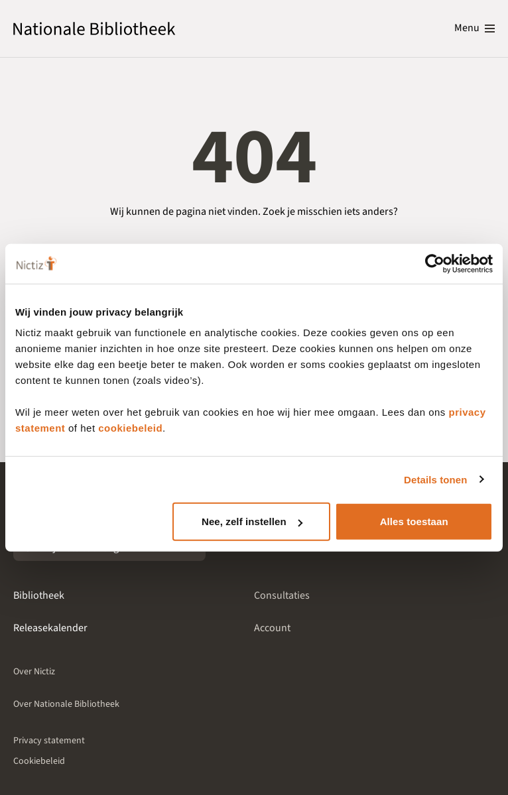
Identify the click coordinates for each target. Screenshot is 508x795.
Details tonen (435, 479)
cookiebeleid (130, 428)
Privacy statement (49, 740)
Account (272, 628)
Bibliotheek (38, 595)
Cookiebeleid (39, 761)
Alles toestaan (414, 521)
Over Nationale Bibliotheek (66, 704)
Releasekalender (50, 628)
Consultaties (282, 595)
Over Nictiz (34, 671)
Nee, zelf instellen (252, 521)
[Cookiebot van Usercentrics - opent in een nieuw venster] (435, 263)
